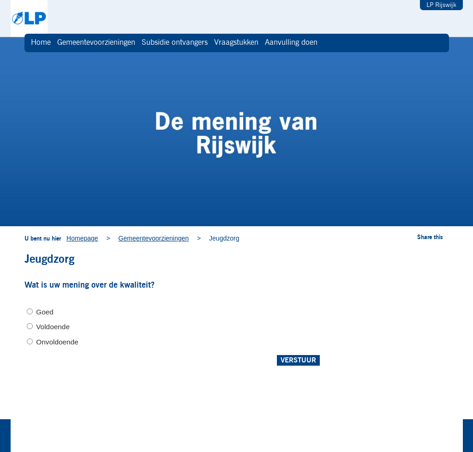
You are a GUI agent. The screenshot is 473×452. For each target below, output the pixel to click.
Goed (45, 312)
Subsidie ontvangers (175, 43)
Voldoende (53, 327)
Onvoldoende (57, 342)
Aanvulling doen (291, 43)
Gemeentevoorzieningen (96, 43)
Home (41, 43)
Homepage (82, 238)
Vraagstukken (236, 43)
